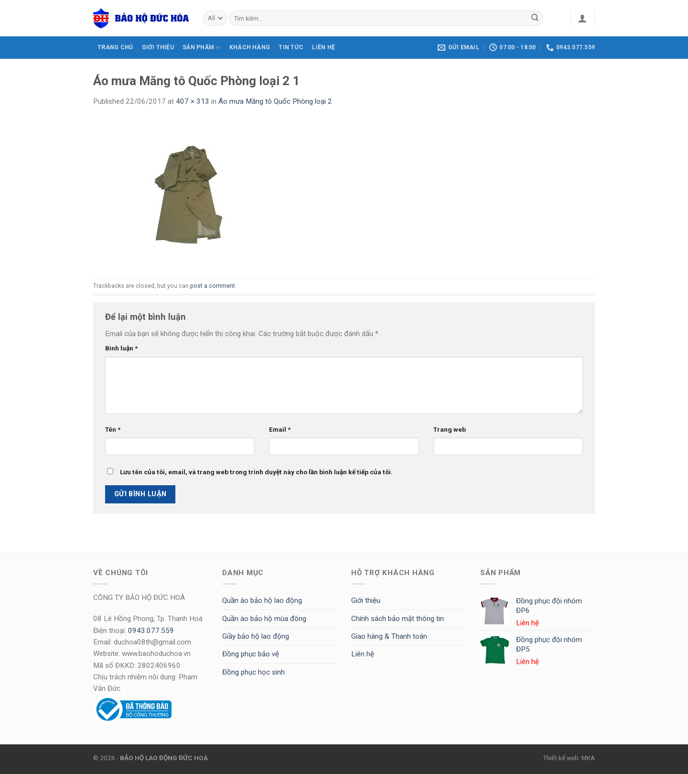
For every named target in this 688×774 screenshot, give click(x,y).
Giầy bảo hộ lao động (255, 636)
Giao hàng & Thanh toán (389, 636)
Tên (112, 429)
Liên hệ (362, 654)
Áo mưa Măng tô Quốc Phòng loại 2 (275, 101)
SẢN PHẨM (201, 47)
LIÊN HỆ (323, 47)
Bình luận (121, 348)
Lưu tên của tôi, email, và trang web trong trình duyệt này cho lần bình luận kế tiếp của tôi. (256, 472)
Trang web (449, 429)
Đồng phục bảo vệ (250, 654)
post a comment (212, 286)
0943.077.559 (151, 630)
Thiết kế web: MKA (569, 758)
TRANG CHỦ (115, 47)
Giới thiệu (365, 600)
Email (279, 429)
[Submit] (535, 18)
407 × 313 (192, 101)
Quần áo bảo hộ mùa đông (264, 618)
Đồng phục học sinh (253, 672)
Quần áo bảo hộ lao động (262, 600)
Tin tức (291, 47)
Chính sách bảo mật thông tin (397, 618)
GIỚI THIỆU (158, 47)
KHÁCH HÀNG (249, 47)
